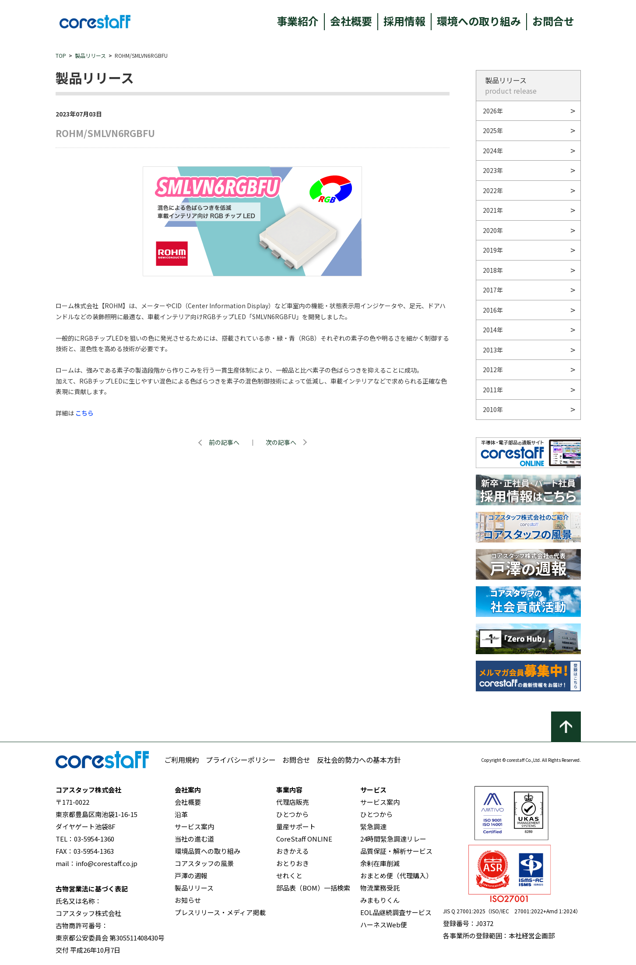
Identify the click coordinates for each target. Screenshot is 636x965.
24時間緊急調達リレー (393, 838)
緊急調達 (373, 826)
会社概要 (351, 20)
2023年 (493, 170)
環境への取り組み (479, 20)
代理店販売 (292, 802)
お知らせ (188, 900)
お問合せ (553, 20)
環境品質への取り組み (207, 851)
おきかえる (292, 851)
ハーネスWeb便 (383, 924)
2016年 (493, 310)
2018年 (493, 270)
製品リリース (90, 55)
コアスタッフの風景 (204, 863)
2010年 (493, 409)
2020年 (493, 230)
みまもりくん (380, 900)
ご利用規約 (181, 759)
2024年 (493, 150)
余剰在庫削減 (380, 863)
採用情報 (404, 20)
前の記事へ (224, 442)
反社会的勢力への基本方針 (359, 759)
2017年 (493, 289)
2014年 (493, 329)
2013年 (493, 349)
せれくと (289, 875)
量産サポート (296, 826)
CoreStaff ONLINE (304, 838)
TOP (61, 55)
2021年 (493, 210)
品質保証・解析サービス (396, 851)
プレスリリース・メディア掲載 (220, 912)
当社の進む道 (194, 838)
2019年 (493, 250)
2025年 (493, 130)
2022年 (493, 190)
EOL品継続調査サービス (396, 912)
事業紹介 (298, 20)
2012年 (493, 369)
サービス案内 (194, 826)
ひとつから (292, 814)
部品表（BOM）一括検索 (313, 887)
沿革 (181, 814)
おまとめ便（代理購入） (396, 875)
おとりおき (292, 863)
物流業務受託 (380, 887)
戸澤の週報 (191, 875)
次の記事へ (281, 442)
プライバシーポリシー (241, 759)
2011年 (493, 389)
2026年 (493, 110)
